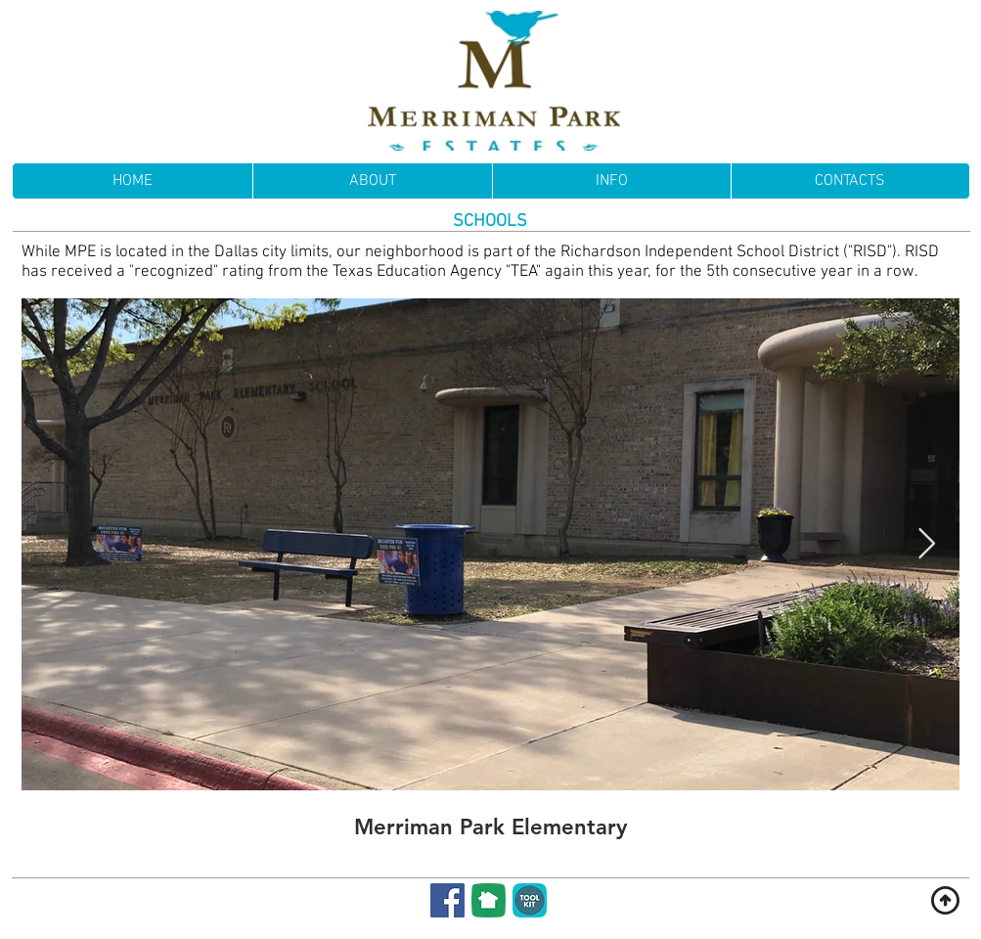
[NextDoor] (488, 900)
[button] (611, 181)
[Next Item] (927, 544)
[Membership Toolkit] (530, 900)
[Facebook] (447, 900)
